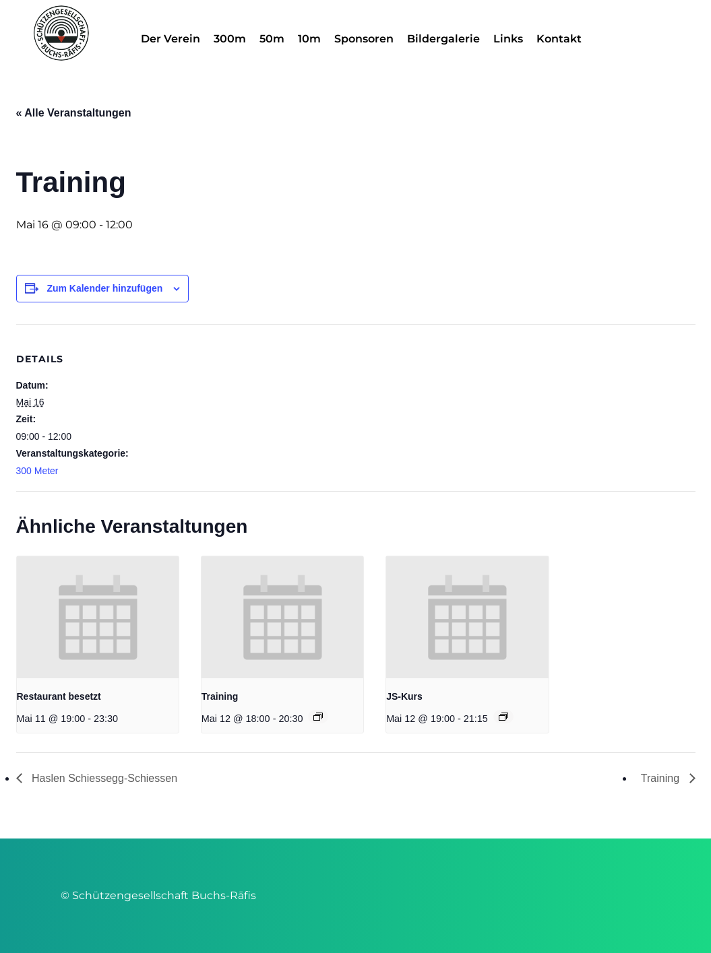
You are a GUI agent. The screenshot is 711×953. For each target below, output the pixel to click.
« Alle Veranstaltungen (73, 113)
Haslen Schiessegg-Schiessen (103, 778)
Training (220, 696)
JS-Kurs (404, 696)
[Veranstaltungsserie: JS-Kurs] (503, 717)
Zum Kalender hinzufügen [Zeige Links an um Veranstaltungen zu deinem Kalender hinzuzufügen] (104, 288)
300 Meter (37, 470)
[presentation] (98, 617)
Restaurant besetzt (59, 696)
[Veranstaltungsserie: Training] (318, 717)
